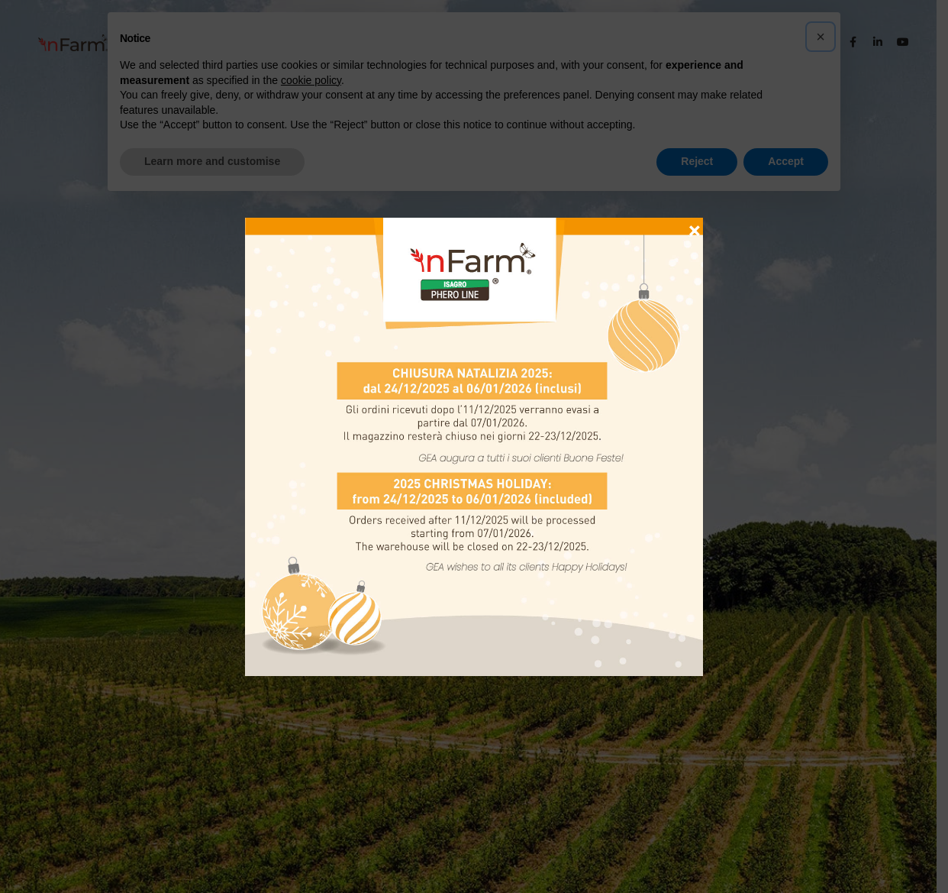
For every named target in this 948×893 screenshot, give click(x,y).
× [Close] (694, 223)
